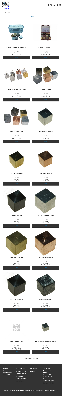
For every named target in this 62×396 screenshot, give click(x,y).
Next (37, 358)
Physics (10, 12)
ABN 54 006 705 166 (27, 390)
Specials (5, 371)
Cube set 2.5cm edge (16, 131)
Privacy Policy (19, 376)
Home (4, 12)
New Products (6, 374)
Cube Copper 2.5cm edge (45, 257)
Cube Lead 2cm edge (16, 341)
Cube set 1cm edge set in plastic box (16, 47)
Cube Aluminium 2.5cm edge (45, 215)
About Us (32, 371)
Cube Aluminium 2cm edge (45, 131)
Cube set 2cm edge (45, 89)
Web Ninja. (55, 390)
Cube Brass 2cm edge (16, 173)
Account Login (20, 381)
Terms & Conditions (21, 373)
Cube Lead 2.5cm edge (45, 299)
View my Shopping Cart (22, 378)
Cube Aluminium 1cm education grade (45, 341)
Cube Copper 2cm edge (45, 173)
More (16, 57)
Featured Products (8, 372)
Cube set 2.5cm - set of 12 (45, 47)
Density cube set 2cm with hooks (16, 89)
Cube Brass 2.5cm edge (16, 257)
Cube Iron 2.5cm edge (16, 299)
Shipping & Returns (21, 371)
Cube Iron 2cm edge (16, 215)
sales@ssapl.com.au (48, 380)
